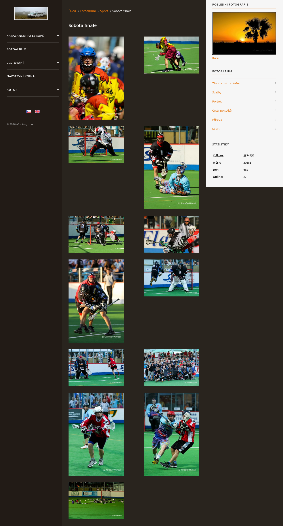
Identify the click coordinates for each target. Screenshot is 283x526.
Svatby (216, 92)
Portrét (217, 101)
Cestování (15, 63)
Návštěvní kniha (21, 76)
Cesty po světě (221, 110)
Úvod (72, 11)
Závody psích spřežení (226, 83)
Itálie (215, 58)
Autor (12, 90)
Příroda (217, 120)
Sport (104, 11)
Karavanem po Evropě (25, 36)
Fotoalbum (17, 49)
